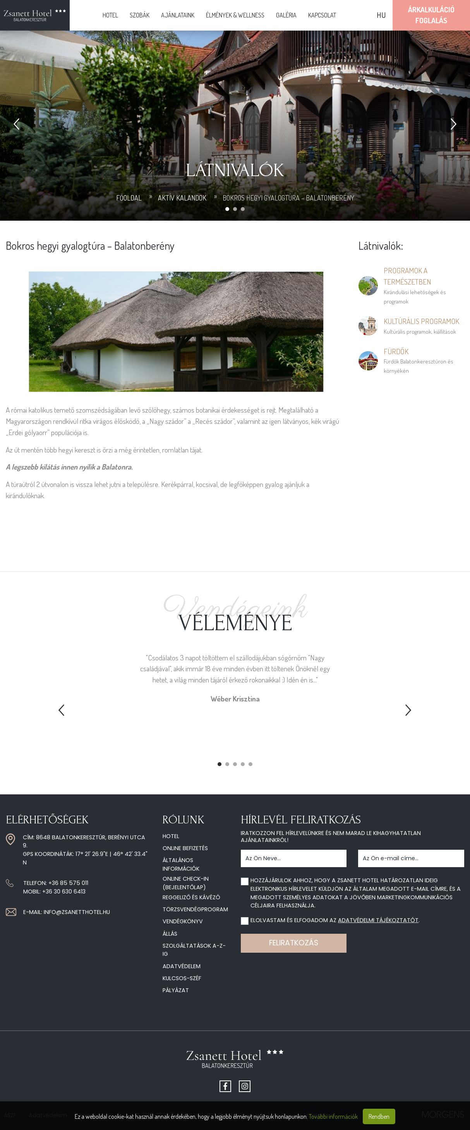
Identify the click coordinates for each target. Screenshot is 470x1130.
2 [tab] (227, 764)
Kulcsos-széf (182, 978)
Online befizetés (185, 848)
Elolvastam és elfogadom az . (335, 920)
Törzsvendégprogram (195, 909)
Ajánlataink (177, 15)
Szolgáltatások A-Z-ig (194, 950)
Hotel (110, 15)
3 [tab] (235, 764)
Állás (170, 934)
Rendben (379, 1116)
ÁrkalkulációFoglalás (431, 15)
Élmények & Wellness (235, 15)
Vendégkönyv (183, 921)
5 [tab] (250, 764)
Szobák (139, 15)
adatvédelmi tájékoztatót (378, 920)
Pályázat (176, 990)
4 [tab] (243, 764)
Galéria (286, 15)
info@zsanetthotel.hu (77, 912)
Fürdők (396, 351)
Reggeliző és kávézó (191, 897)
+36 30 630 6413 (64, 891)
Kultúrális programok (421, 321)
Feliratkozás (293, 943)
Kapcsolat (322, 15)
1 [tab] (219, 764)
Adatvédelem (182, 966)
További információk (333, 1116)
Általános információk (181, 864)
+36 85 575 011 (68, 883)
